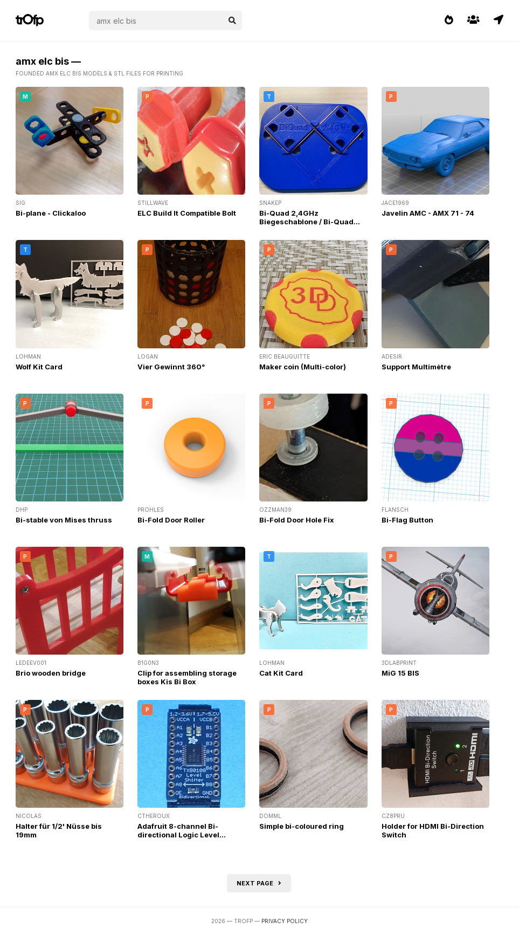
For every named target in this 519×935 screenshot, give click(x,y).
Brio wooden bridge (51, 673)
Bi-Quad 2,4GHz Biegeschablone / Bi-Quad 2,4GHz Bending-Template (307, 222)
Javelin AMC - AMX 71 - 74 (428, 213)
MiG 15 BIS (400, 673)
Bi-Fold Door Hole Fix (296, 519)
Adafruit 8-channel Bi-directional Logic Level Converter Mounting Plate (184, 835)
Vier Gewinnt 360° (171, 366)
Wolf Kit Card (39, 366)
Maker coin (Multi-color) (302, 366)
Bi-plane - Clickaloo (51, 213)
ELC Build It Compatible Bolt (186, 213)
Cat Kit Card (281, 673)
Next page (259, 883)
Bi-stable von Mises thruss (64, 519)
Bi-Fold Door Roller (171, 519)
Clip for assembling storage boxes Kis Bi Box (187, 677)
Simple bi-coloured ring (301, 826)
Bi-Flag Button (407, 519)
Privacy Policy (284, 921)
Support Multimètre (416, 366)
